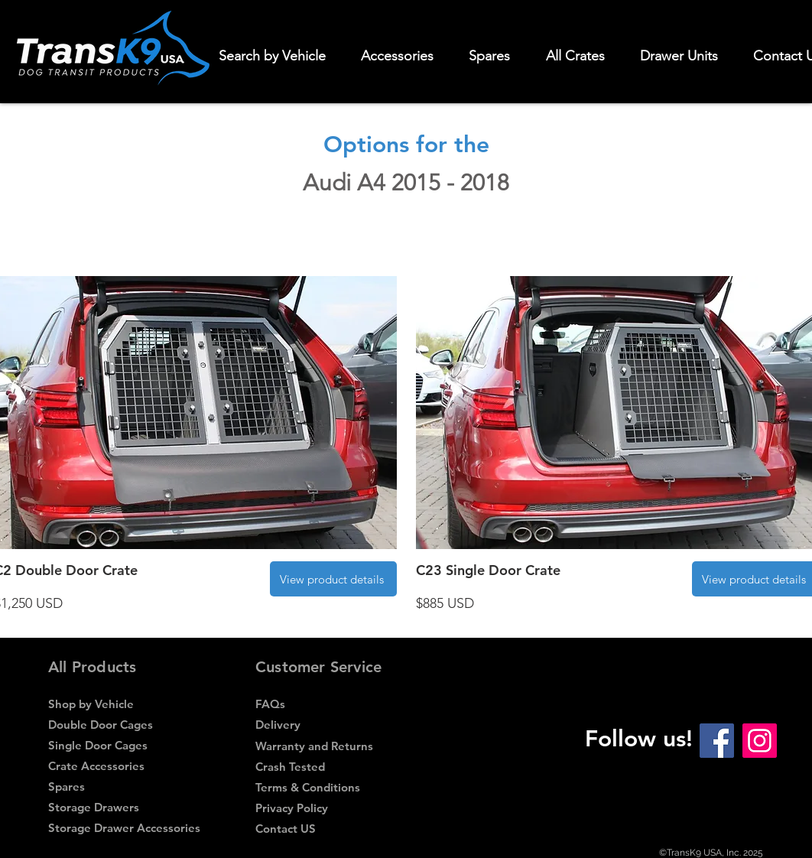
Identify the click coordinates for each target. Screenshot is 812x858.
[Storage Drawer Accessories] (124, 827)
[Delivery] (330, 724)
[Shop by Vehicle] (123, 704)
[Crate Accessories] (123, 766)
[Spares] (121, 786)
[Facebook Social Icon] (717, 740)
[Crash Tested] (330, 766)
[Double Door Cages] (123, 724)
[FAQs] (330, 704)
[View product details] (333, 578)
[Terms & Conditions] (328, 787)
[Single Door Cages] (123, 745)
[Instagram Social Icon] (759, 740)
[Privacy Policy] (330, 808)
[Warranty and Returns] (330, 746)
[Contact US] (330, 828)
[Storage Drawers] (123, 807)
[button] (404, 56)
